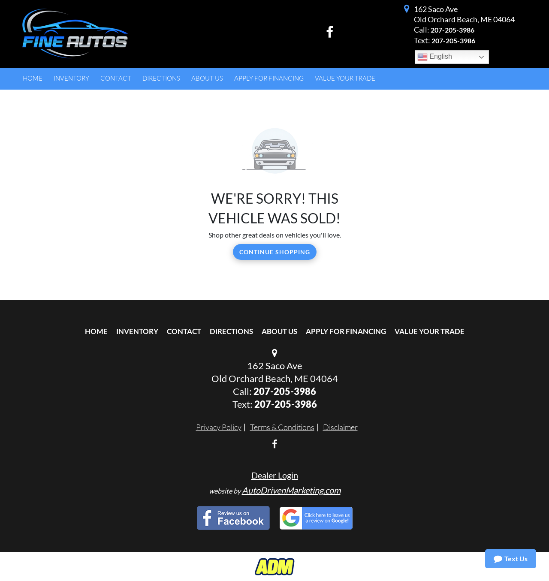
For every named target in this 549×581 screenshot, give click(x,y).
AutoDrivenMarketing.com (291, 490)
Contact (184, 331)
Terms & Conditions (282, 427)
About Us (279, 331)
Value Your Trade (430, 331)
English (434, 57)
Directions (231, 331)
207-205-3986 (452, 30)
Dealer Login (274, 475)
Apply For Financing (346, 331)
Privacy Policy (218, 427)
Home (96, 331)
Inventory (137, 331)
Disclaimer (340, 427)
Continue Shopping (274, 252)
